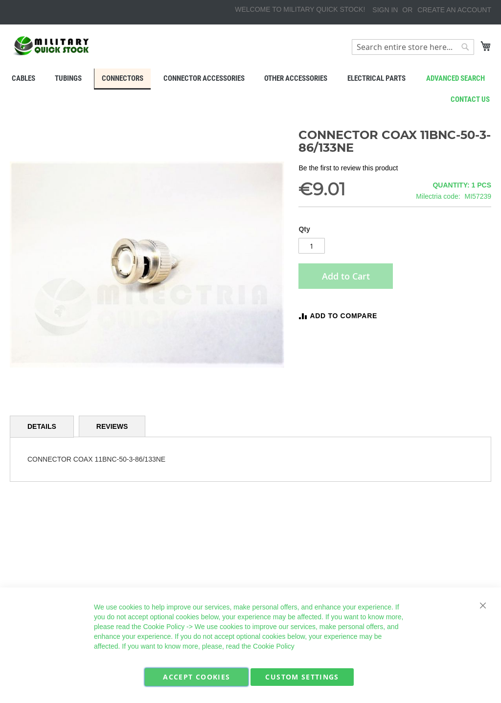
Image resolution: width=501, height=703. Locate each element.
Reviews (112, 426)
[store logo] (51, 45)
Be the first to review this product (348, 168)
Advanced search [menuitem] (455, 78)
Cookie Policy (163, 627)
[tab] (42, 427)
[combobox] (413, 47)
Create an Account (454, 10)
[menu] (250, 79)
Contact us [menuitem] (470, 99)
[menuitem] (23, 78)
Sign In (385, 10)
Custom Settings (302, 676)
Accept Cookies (196, 676)
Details (41, 426)
